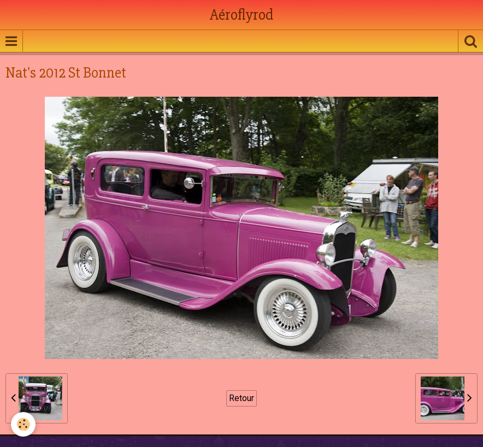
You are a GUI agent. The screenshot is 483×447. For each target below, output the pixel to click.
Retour (241, 398)
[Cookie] (23, 424)
